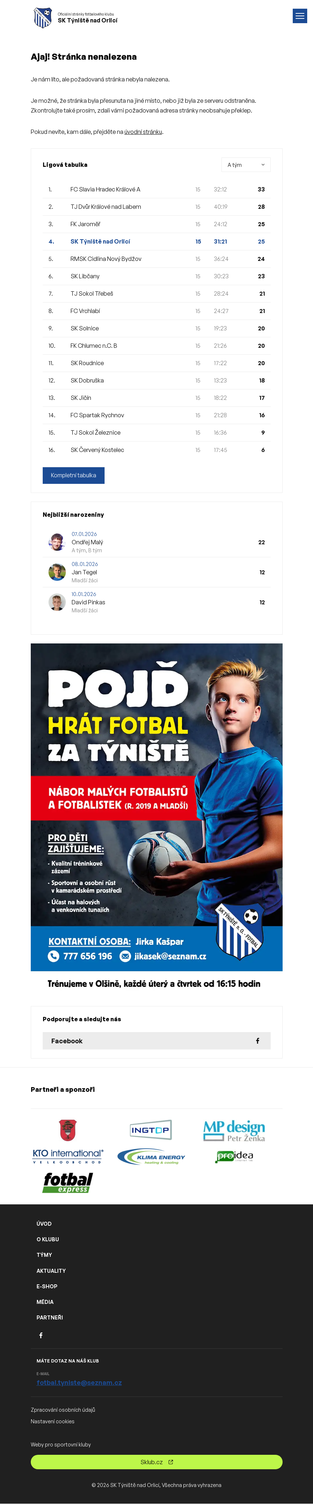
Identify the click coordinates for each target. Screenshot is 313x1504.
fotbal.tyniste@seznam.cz (79, 1382)
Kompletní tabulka (74, 475)
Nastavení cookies (53, 1421)
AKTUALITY (51, 1271)
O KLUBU (48, 1239)
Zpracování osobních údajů (63, 1410)
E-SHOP (47, 1286)
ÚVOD (44, 1224)
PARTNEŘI (50, 1317)
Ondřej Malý (87, 542)
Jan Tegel (84, 572)
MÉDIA (45, 1302)
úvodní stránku (143, 131)
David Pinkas (88, 602)
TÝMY (44, 1255)
